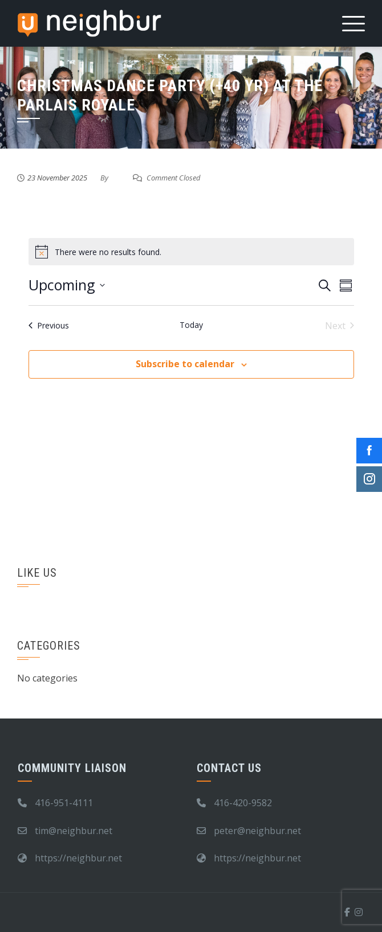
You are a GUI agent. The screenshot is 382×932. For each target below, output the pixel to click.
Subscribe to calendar (185, 364)
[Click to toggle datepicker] (67, 285)
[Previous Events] (49, 325)
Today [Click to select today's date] (191, 324)
